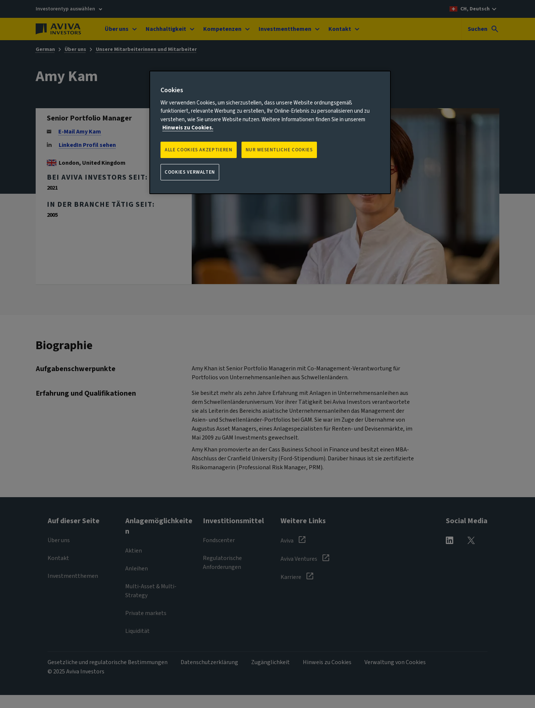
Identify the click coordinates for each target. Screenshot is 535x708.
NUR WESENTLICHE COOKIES (279, 150)
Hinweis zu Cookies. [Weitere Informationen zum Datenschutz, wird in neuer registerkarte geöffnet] (187, 128)
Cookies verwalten (190, 172)
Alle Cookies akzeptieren (199, 150)
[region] (270, 132)
